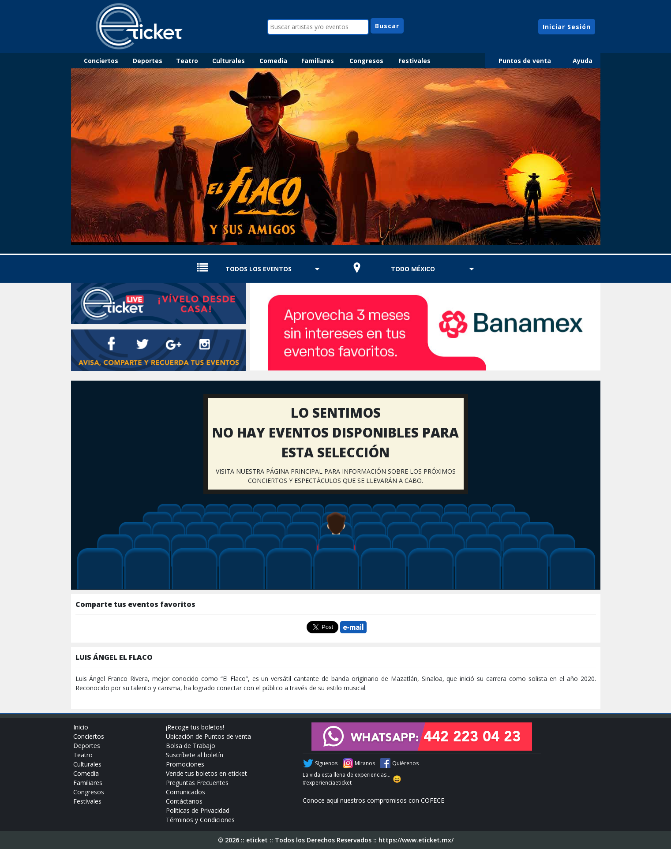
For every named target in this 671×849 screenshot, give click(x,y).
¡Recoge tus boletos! (195, 727)
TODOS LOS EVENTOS (258, 269)
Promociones (185, 764)
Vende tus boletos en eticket (206, 773)
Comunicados (185, 792)
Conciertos (101, 60)
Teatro (187, 60)
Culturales (228, 60)
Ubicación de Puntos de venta (208, 736)
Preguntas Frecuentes (197, 782)
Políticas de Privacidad (197, 810)
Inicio (80, 727)
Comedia (273, 60)
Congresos (366, 60)
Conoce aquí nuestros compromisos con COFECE (373, 800)
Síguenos (326, 763)
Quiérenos (405, 763)
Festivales (414, 60)
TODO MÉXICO (413, 269)
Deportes (147, 60)
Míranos (365, 763)
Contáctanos (184, 801)
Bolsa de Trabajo (190, 745)
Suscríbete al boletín (194, 755)
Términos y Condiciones (200, 819)
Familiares (317, 60)
